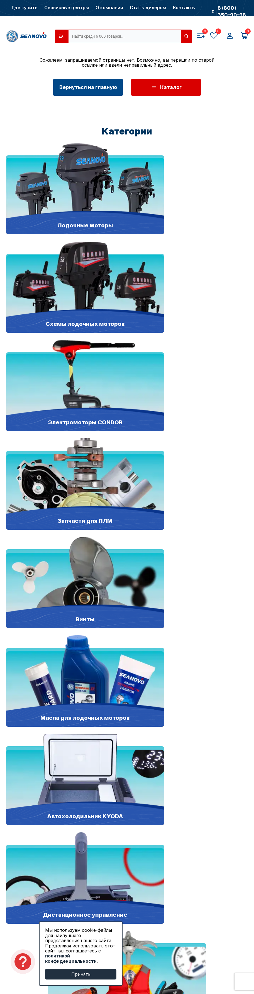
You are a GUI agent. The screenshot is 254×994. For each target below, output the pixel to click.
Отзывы (15, 944)
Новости (16, 918)
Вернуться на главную (88, 87)
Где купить (25, 7)
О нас (13, 905)
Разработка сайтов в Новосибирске (179, 971)
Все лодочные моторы (33, 868)
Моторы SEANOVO (29, 791)
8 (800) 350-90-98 (229, 11)
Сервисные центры (66, 7)
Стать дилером (148, 7)
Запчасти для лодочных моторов (46, 816)
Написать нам (221, 721)
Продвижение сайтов (195, 978)
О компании (109, 7)
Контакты (184, 7)
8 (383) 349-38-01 (127, 721)
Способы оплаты (224, 905)
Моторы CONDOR (28, 804)
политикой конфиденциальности (71, 958)
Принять (81, 974)
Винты (13, 855)
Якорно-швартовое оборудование (48, 842)
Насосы (15, 829)
